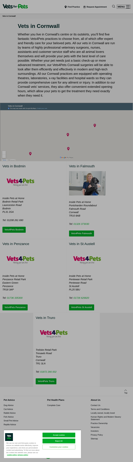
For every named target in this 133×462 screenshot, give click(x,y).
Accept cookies (59, 435)
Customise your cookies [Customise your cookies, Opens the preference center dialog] (59, 447)
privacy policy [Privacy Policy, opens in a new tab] (23, 455)
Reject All (58, 441)
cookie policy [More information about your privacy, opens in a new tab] (12, 455)
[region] (42, 444)
